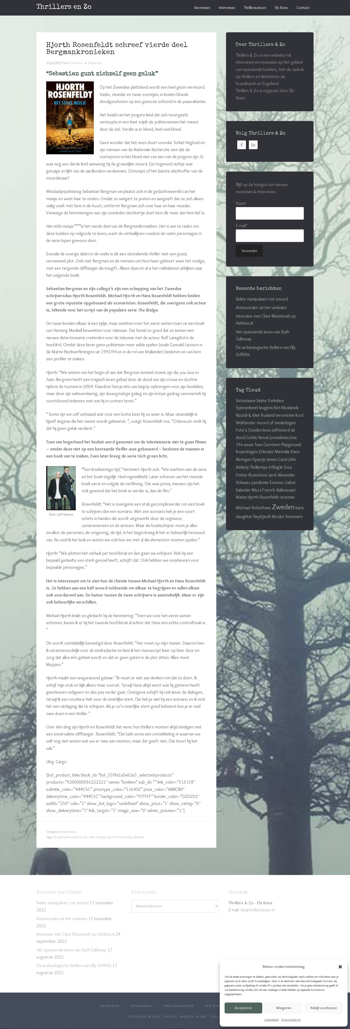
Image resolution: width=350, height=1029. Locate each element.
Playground (291, 444)
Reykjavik (262, 516)
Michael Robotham (253, 507)
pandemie (260, 482)
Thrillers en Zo (63, 7)
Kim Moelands (286, 407)
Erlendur (266, 451)
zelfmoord (280, 430)
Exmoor (277, 482)
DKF (204, 1017)
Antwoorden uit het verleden (261, 307)
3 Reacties (95, 62)
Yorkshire (276, 400)
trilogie (276, 467)
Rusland (267, 415)
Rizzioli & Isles (248, 415)
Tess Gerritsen (267, 444)
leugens (266, 407)
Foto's (241, 430)
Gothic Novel (257, 437)
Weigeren (283, 1008)
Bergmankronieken (67, 836)
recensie (287, 497)
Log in (216, 1017)
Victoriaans (245, 400)
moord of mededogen (276, 422)
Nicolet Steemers (287, 516)
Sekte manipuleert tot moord (262, 299)
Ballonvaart (286, 490)
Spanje (259, 459)
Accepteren (243, 1008)
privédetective (283, 437)
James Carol (277, 459)
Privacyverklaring (291, 1019)
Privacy (170, 1017)
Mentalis (282, 451)
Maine (241, 497)
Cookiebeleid (271, 1019)
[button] (340, 966)
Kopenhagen (247, 451)
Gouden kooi (259, 430)
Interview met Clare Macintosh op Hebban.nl (75, 933)
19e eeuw (245, 444)
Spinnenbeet (247, 407)
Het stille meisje (94, 836)
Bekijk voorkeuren (324, 1008)
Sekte (261, 400)
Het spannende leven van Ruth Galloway (71, 949)
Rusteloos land (262, 475)
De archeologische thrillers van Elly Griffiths (73, 965)
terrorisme (284, 415)
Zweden (138, 836)
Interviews (69, 831)
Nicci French (263, 490)
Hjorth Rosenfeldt (119, 836)
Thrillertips (259, 467)
